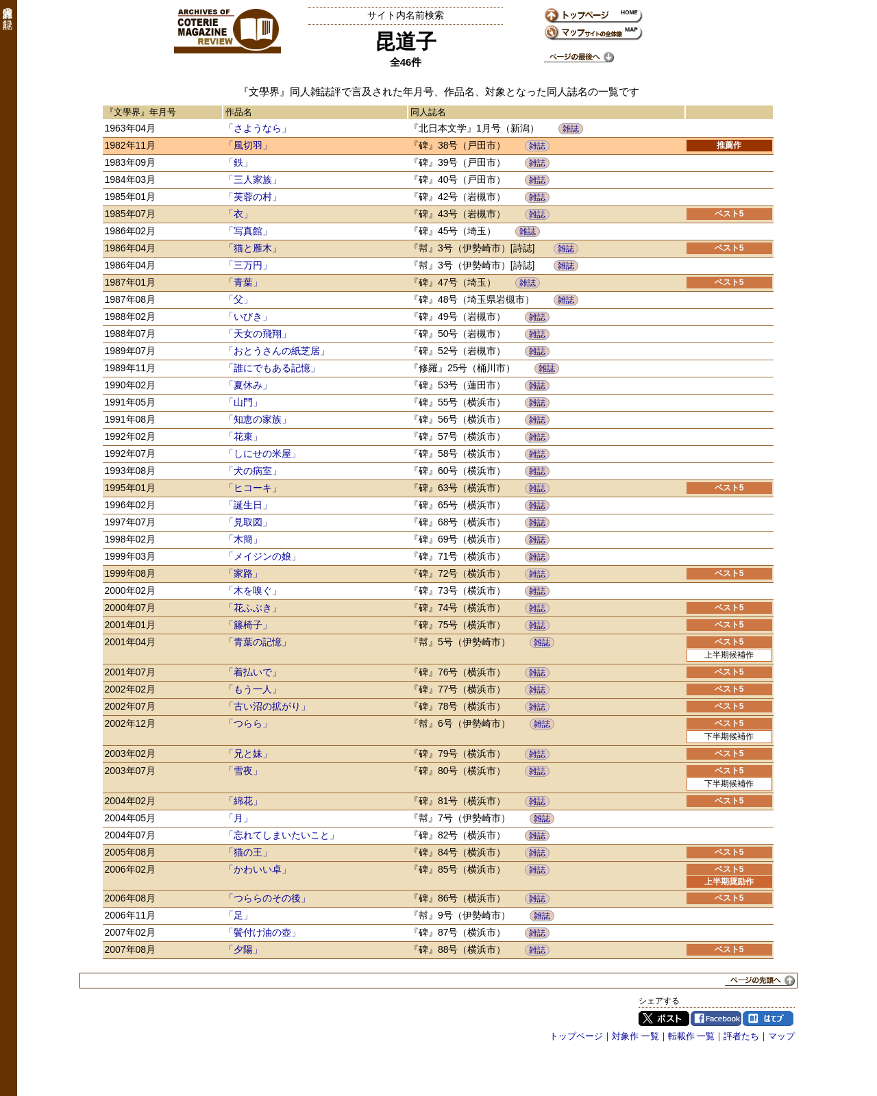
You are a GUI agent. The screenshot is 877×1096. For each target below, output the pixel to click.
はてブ (768, 1018)
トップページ (576, 1036)
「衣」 (238, 213)
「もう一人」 (253, 689)
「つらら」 (248, 723)
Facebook (716, 1018)
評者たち (741, 1036)
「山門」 (243, 402)
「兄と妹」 (248, 753)
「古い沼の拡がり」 (267, 706)
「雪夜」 (243, 770)
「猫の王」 (248, 852)
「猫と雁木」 (253, 247)
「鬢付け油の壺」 (262, 932)
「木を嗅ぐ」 (253, 590)
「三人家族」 (253, 179)
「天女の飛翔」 (257, 333)
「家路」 (243, 573)
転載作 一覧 (691, 1036)
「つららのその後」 (267, 898)
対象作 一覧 (635, 1036)
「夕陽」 (243, 949)
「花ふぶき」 (253, 607)
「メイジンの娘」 (262, 556)
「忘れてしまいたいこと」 (281, 835)
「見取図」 (248, 521)
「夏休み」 (248, 384)
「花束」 (243, 436)
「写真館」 (248, 230)
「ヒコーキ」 (253, 487)
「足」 (238, 915)
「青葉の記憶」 (257, 641)
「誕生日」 (248, 504)
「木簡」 (243, 539)
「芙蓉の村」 (253, 196)
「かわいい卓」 (257, 869)
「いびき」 (248, 316)
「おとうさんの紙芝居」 (277, 350)
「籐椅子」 (248, 624)
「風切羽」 (248, 145)
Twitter (664, 1018)
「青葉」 (243, 282)
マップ (781, 1036)
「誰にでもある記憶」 (272, 367)
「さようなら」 (257, 128)
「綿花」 (243, 800)
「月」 (238, 817)
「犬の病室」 (253, 470)
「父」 (238, 299)
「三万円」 (248, 265)
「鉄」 (238, 162)
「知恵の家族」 (257, 419)
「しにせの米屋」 (262, 453)
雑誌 (571, 129)
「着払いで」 (253, 672)
